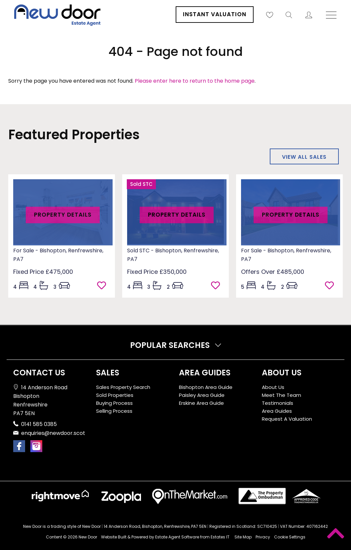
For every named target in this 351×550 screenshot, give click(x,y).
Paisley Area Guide (202, 395)
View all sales (304, 157)
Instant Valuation (214, 14)
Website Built (113, 537)
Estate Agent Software (177, 537)
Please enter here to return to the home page (195, 81)
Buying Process (114, 403)
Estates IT (220, 537)
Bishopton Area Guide (205, 387)
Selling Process (114, 410)
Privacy (263, 537)
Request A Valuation (287, 418)
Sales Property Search (123, 387)
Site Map (243, 537)
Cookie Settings (289, 537)
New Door (88, 537)
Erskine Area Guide (201, 403)
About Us (273, 387)
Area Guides (277, 410)
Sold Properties (114, 395)
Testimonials (277, 403)
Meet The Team (281, 395)
